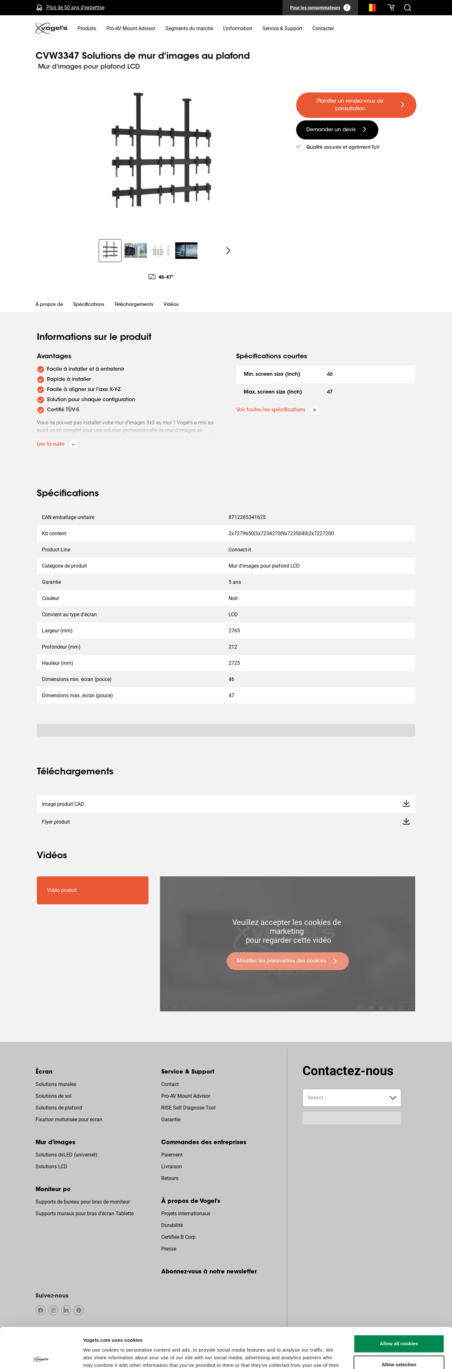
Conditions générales (295, 1346)
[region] (161, 157)
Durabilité (172, 1225)
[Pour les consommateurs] (320, 7)
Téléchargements (134, 305)
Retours (169, 1178)
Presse (168, 1249)
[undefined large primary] (356, 105)
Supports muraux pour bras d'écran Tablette (85, 1214)
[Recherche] (370, 9)
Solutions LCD (51, 1166)
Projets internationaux (185, 1214)
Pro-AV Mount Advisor (185, 1096)
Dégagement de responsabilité (214, 1346)
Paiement (172, 1155)
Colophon (384, 1346)
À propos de (49, 305)
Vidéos (171, 305)
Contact (170, 1084)
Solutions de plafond (59, 1108)
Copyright (107, 1346)
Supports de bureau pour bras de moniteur (83, 1202)
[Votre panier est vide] (391, 7)
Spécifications (88, 305)
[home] (51, 28)
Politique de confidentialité (151, 1346)
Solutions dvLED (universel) (66, 1155)
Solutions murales (56, 1084)
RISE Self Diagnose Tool (188, 1108)
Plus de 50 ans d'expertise (75, 7)
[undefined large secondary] (337, 129)
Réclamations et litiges (345, 1346)
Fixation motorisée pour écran (69, 1119)
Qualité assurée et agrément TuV (343, 147)
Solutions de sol (53, 1096)
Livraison (171, 1166)
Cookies (259, 1346)
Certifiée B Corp (178, 1237)
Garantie (170, 1119)
